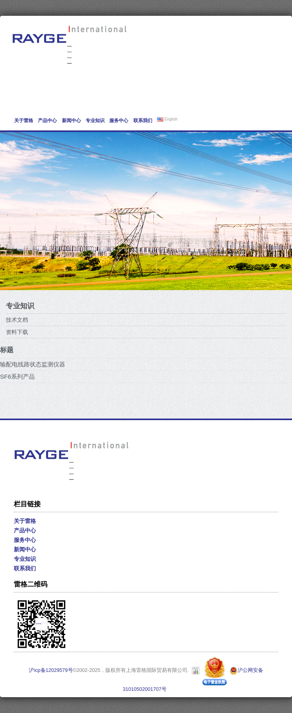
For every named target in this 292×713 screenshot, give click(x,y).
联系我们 (142, 120)
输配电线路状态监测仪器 (32, 364)
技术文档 (17, 320)
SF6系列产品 (17, 376)
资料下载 (17, 332)
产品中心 (47, 120)
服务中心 (118, 120)
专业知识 (95, 120)
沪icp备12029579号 (51, 670)
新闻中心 (71, 120)
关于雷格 (23, 120)
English (167, 119)
